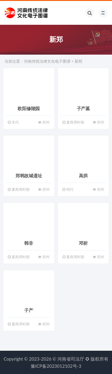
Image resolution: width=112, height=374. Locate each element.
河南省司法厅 (70, 358)
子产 (28, 310)
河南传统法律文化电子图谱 (47, 61)
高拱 (83, 175)
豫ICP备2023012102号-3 (56, 366)
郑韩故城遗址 (29, 175)
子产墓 (83, 108)
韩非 (28, 243)
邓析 (83, 243)
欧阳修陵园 (29, 108)
